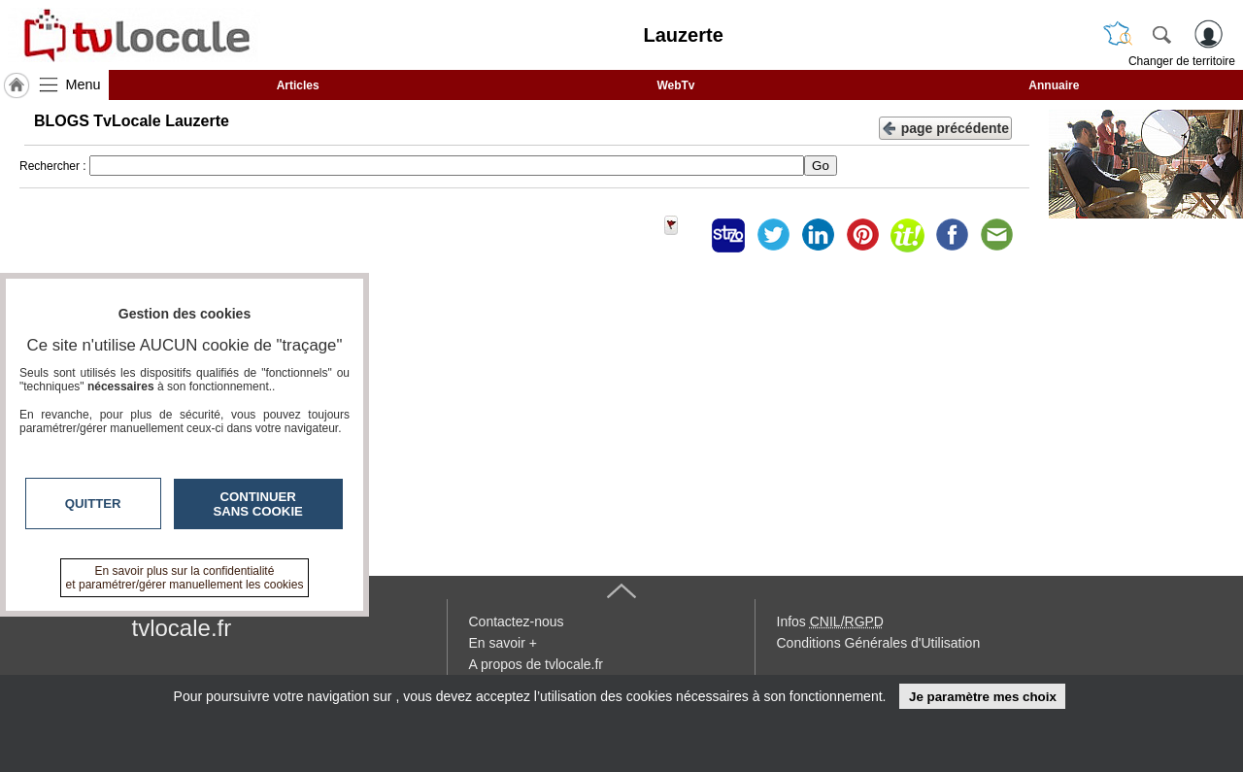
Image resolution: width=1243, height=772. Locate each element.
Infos (830, 621)
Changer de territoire (1181, 61)
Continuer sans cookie (258, 504)
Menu (83, 84)
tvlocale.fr (182, 628)
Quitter (93, 503)
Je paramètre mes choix (983, 696)
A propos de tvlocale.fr (536, 664)
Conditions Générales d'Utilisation (879, 643)
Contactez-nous (516, 621)
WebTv (675, 85)
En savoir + (503, 643)
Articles (298, 85)
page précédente (945, 126)
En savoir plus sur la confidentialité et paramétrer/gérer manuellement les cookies (185, 577)
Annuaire (1053, 85)
